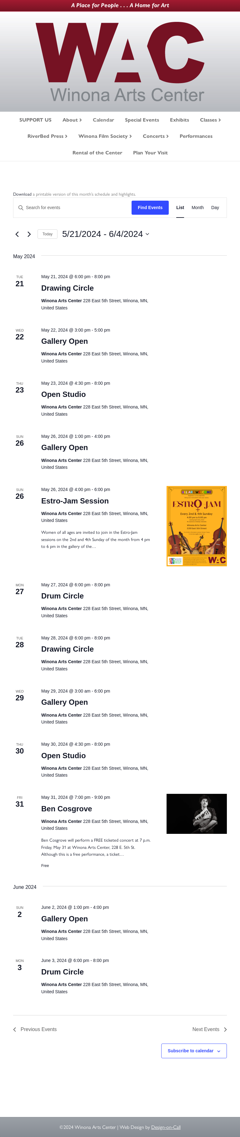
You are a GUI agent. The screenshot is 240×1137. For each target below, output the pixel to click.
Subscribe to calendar (190, 1050)
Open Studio (63, 394)
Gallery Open (64, 341)
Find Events (150, 207)
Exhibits (179, 120)
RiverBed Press (45, 136)
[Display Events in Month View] (198, 208)
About (70, 120)
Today (47, 234)
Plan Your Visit (150, 153)
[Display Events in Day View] (215, 208)
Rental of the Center (97, 153)
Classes (208, 120)
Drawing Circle (67, 288)
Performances (196, 136)
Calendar (103, 120)
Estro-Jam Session (75, 501)
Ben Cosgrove (66, 808)
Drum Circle (62, 596)
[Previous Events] (17, 234)
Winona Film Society (103, 136)
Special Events (142, 120)
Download (22, 194)
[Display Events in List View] (180, 208)
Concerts (154, 136)
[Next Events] (29, 234)
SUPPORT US (35, 120)
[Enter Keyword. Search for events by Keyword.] (72, 208)
